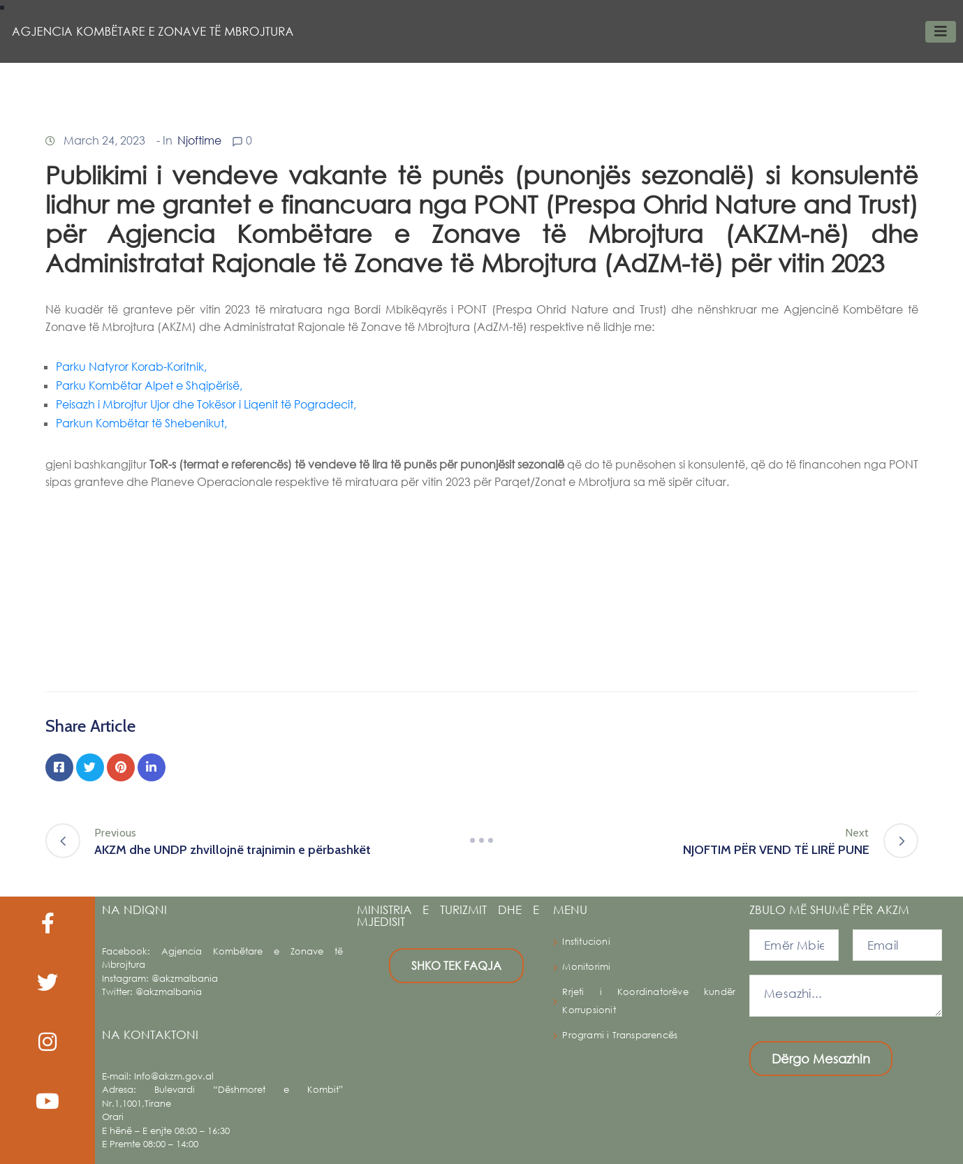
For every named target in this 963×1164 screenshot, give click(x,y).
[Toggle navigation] (940, 32)
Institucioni (586, 942)
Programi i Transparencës (619, 1035)
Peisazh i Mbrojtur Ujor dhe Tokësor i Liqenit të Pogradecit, (206, 404)
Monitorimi (586, 967)
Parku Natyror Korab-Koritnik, (131, 366)
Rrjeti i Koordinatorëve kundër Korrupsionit (648, 1001)
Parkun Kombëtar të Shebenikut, (141, 422)
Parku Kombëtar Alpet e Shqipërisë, (149, 385)
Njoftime (199, 140)
